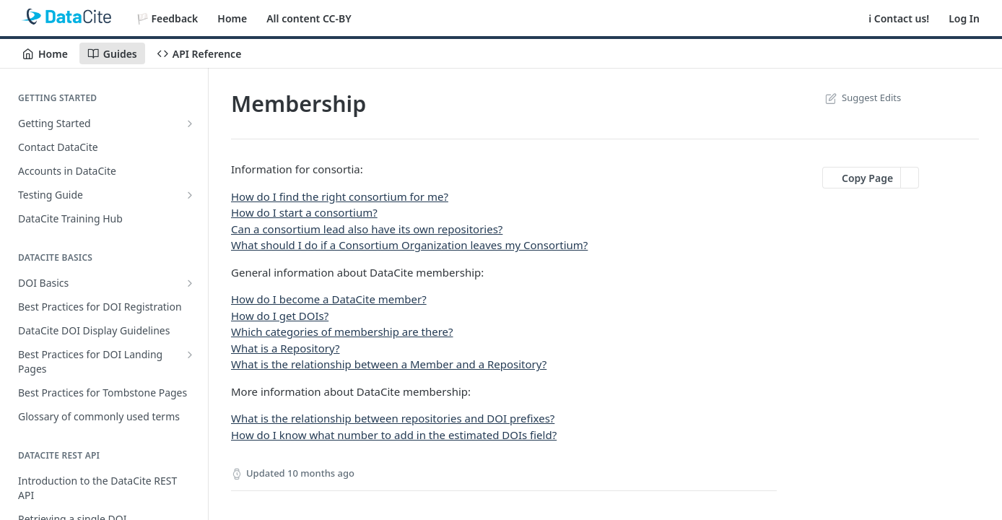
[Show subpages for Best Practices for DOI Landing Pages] (190, 354)
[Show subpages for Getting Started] (190, 123)
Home (232, 18)
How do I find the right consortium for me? (339, 196)
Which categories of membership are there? (342, 331)
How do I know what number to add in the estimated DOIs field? (394, 435)
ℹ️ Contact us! (898, 18)
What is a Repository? (285, 348)
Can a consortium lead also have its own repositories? (366, 229)
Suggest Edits (861, 97)
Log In (964, 18)
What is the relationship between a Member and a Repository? (388, 364)
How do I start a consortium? (304, 212)
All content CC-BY (308, 18)
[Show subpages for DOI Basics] (190, 283)
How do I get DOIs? (279, 315)
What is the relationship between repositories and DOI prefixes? (392, 418)
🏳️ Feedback (167, 18)
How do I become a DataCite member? (329, 299)
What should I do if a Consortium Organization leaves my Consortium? (409, 245)
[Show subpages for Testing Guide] (190, 195)
